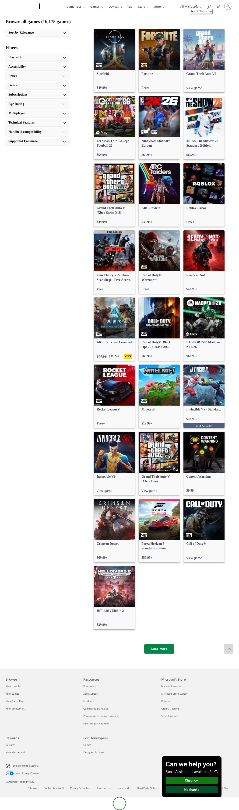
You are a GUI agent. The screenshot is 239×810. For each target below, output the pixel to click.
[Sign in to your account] (227, 6)
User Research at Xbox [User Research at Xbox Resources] (96, 723)
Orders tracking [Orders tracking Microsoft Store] (170, 708)
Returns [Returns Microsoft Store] (165, 701)
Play (129, 6)
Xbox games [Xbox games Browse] (12, 693)
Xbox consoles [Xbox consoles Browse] (13, 686)
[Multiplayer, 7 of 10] (37, 113)
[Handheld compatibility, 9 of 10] (37, 132)
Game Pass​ (74, 6)
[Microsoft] (22, 6)
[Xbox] (52, 6)
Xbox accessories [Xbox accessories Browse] (15, 708)
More (157, 6)
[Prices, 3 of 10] (37, 76)
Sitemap (32, 787)
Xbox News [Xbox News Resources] (89, 686)
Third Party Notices (147, 787)
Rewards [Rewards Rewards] (10, 744)
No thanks (191, 790)
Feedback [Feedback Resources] (88, 701)
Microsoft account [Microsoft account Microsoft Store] (171, 686)
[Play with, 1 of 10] (37, 57)
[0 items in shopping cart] (218, 5)
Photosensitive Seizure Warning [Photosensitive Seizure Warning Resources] (101, 715)
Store (141, 6)
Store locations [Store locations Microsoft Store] (169, 715)
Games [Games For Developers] (87, 744)
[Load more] (159, 649)
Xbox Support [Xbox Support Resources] (90, 693)
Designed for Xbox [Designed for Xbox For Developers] (93, 752)
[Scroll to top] (228, 649)
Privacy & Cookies (80, 787)
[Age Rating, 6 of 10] (37, 104)
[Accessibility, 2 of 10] (37, 66)
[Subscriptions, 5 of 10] (37, 94)
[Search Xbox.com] (209, 6)
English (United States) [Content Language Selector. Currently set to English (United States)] (26, 765)
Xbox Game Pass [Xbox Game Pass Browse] (15, 701)
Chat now (192, 780)
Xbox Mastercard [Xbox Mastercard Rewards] (15, 752)
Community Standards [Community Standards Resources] (95, 708)
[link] (114, 60)
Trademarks (123, 787)
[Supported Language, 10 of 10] (37, 141)
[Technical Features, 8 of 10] (37, 122)
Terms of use (104, 787)
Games (95, 6)
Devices (114, 6)
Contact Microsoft (54, 787)
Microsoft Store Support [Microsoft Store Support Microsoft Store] (174, 693)
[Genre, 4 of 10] (37, 85)
